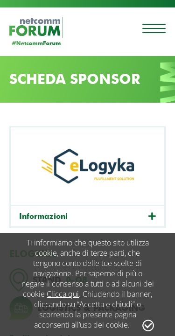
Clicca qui (63, 294)
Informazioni (43, 216)
